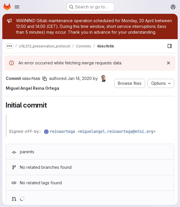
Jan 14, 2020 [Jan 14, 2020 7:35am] (80, 78)
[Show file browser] (169, 46)
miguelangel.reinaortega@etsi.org (116, 131)
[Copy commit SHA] (44, 78)
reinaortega (62, 131)
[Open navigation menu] (17, 7)
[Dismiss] (168, 63)
